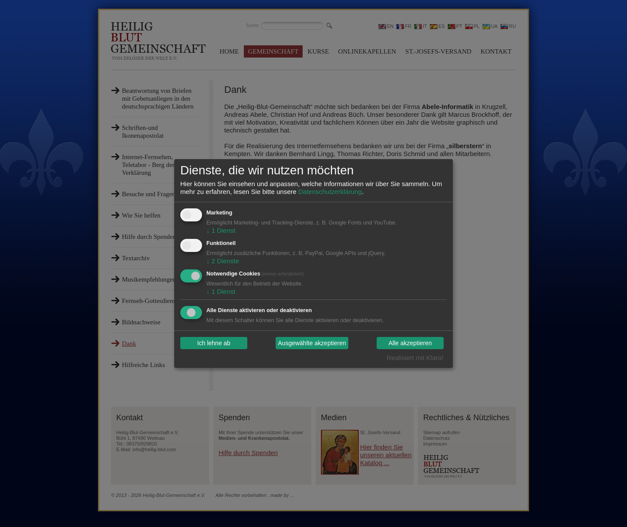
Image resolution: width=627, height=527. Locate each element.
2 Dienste (222, 261)
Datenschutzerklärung (330, 191)
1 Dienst (221, 230)
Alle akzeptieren (410, 343)
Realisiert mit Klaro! (415, 357)
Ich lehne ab (213, 343)
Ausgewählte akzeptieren (312, 343)
